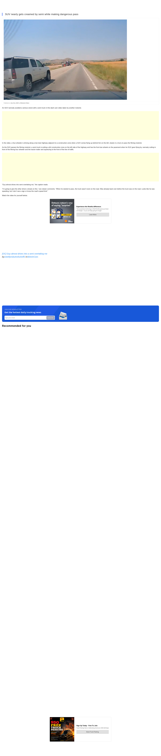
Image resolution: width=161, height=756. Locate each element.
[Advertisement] (63, 125)
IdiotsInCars (32, 257)
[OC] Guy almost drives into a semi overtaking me (24, 254)
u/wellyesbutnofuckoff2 (14, 257)
